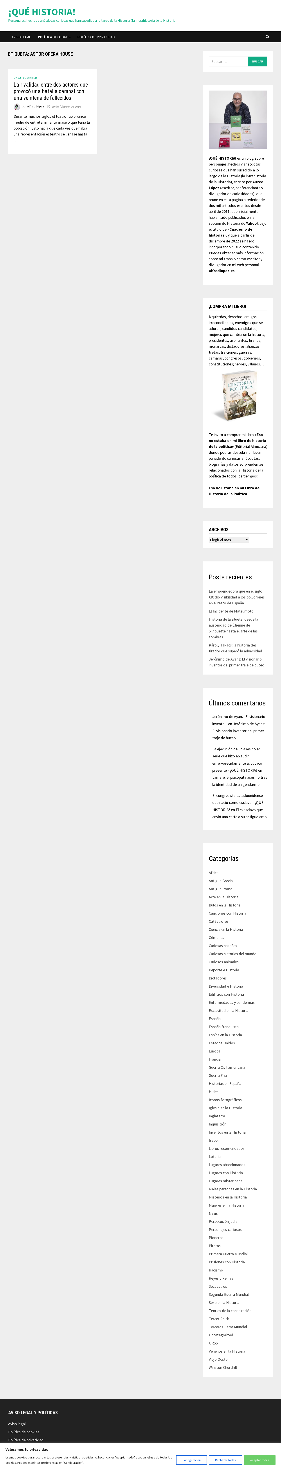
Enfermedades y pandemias (232, 1002)
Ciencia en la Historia (226, 929)
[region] (140, 1456)
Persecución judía (223, 1221)
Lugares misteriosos (225, 1180)
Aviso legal (21, 37)
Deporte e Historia (224, 969)
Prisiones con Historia (227, 1261)
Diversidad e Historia (226, 986)
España (215, 1018)
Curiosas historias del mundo (232, 953)
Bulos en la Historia (225, 905)
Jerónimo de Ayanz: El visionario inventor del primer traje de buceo (238, 731)
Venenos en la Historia (227, 1351)
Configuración (191, 1460)
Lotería (215, 1156)
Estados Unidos (222, 1042)
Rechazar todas (225, 1460)
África (213, 872)
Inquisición (217, 1124)
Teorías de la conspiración (230, 1310)
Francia (215, 1059)
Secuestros (218, 1286)
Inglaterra (217, 1115)
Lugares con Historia (226, 1172)
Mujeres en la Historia (226, 1205)
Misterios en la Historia (228, 1197)
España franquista (224, 1026)
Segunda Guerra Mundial (229, 1294)
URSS (213, 1343)
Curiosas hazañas (223, 945)
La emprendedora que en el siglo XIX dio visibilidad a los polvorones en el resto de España (237, 597)
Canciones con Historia (227, 913)
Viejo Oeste (218, 1359)
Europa (214, 1051)
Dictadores (218, 978)
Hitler (213, 1091)
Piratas (215, 1245)
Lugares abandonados (227, 1164)
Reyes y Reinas (221, 1278)
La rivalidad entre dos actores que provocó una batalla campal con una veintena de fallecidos (51, 91)
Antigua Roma (220, 888)
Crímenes (216, 937)
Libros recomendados (227, 1148)
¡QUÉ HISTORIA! (42, 12)
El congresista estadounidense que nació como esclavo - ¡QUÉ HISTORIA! (237, 802)
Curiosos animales (224, 961)
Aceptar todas (259, 1460)
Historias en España (225, 1083)
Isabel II (215, 1140)
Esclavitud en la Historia (228, 1010)
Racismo (216, 1270)
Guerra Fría (218, 1075)
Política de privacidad (96, 37)
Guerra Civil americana (227, 1067)
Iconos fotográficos (225, 1099)
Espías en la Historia (225, 1034)
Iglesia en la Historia (225, 1107)
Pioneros (216, 1237)
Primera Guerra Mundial (228, 1253)
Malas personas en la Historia (233, 1188)
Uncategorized (25, 78)
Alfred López (35, 107)
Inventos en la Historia (227, 1132)
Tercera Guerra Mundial (228, 1326)
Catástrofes (219, 921)
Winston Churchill (223, 1367)
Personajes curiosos (225, 1229)
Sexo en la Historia (224, 1302)
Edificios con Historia (226, 994)
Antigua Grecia (221, 880)
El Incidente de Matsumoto (231, 611)
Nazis (213, 1213)
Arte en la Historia (223, 896)
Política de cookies (54, 37)
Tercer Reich (219, 1318)
